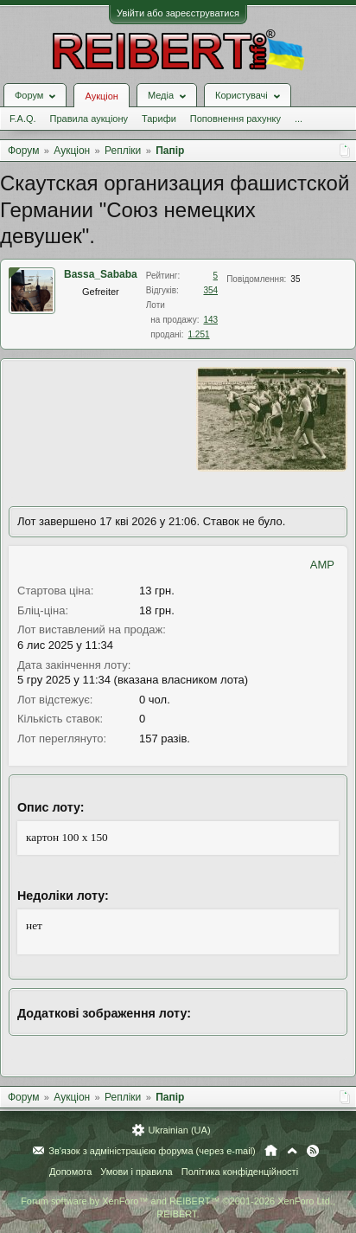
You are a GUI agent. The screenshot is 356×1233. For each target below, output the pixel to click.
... (298, 118)
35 (295, 279)
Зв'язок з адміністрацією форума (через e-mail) (152, 1151)
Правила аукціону (89, 118)
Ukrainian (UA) (179, 1130)
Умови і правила (136, 1171)
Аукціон (101, 96)
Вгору (292, 1151)
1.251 (199, 334)
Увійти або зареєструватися (178, 13)
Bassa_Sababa (100, 274)
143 (210, 319)
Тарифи (159, 118)
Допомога (70, 1171)
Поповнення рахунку (235, 118)
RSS (313, 1151)
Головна (270, 1151)
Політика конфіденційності (239, 1171)
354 (210, 290)
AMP (322, 564)
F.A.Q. (23, 118)
